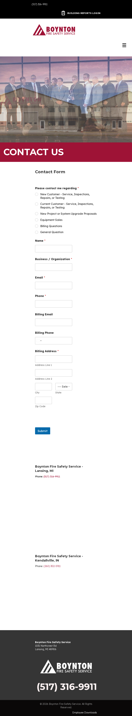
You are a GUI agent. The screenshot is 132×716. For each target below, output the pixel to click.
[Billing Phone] (53, 340)
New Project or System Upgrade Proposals (68, 213)
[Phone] (53, 304)
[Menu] (124, 45)
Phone (40, 296)
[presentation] (61, 425)
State (58, 392)
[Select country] (39, 340)
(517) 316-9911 (39, 4)
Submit (43, 431)
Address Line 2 (43, 378)
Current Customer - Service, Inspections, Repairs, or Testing (67, 205)
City (37, 392)
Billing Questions (51, 226)
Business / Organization (53, 259)
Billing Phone (44, 332)
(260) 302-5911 (51, 566)
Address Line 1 (43, 365)
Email (40, 277)
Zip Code (40, 406)
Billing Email (44, 314)
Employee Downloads (84, 712)
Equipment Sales (51, 220)
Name (40, 240)
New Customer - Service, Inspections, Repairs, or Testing (65, 196)
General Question (51, 232)
